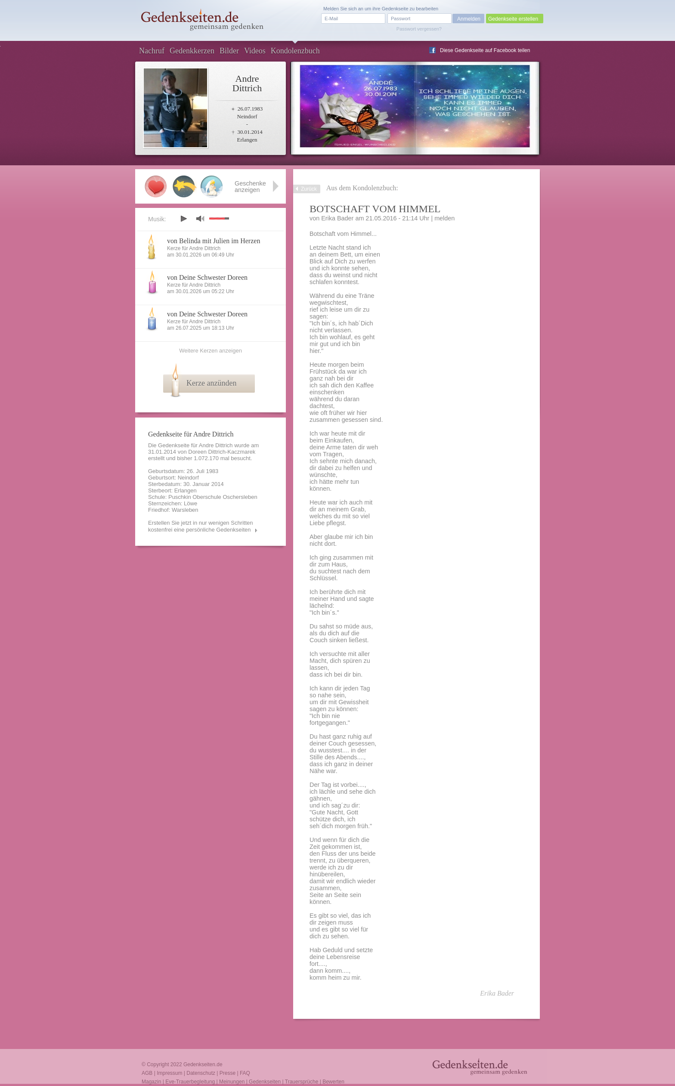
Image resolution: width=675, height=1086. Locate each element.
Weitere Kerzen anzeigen (210, 350)
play (183, 218)
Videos (255, 50)
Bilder (229, 50)
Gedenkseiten (265, 1082)
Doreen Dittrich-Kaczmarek (221, 452)
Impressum (169, 1073)
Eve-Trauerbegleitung (190, 1082)
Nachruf (151, 50)
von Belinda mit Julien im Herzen (213, 240)
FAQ (245, 1073)
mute (200, 218)
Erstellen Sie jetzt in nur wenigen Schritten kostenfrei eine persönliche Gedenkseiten (200, 526)
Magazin (151, 1082)
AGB (147, 1073)
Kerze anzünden (211, 383)
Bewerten (333, 1082)
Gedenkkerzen (192, 50)
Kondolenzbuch (295, 50)
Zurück (309, 189)
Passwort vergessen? (419, 28)
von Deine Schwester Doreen (207, 277)
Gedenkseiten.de (203, 1064)
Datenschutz (200, 1073)
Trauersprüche (302, 1082)
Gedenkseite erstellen (513, 19)
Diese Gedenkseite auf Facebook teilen (485, 50)
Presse (227, 1073)
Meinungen (232, 1082)
